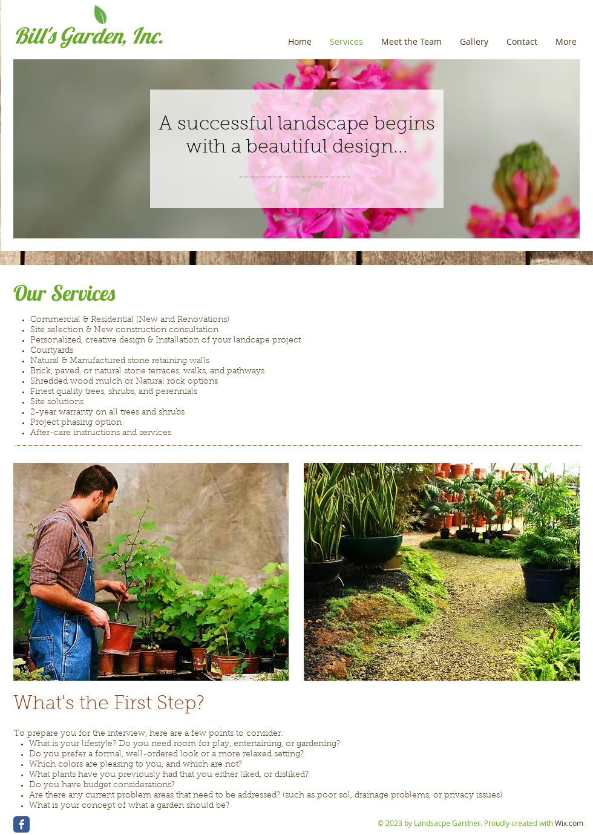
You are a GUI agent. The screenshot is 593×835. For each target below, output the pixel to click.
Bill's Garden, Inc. (88, 35)
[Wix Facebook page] (21, 824)
